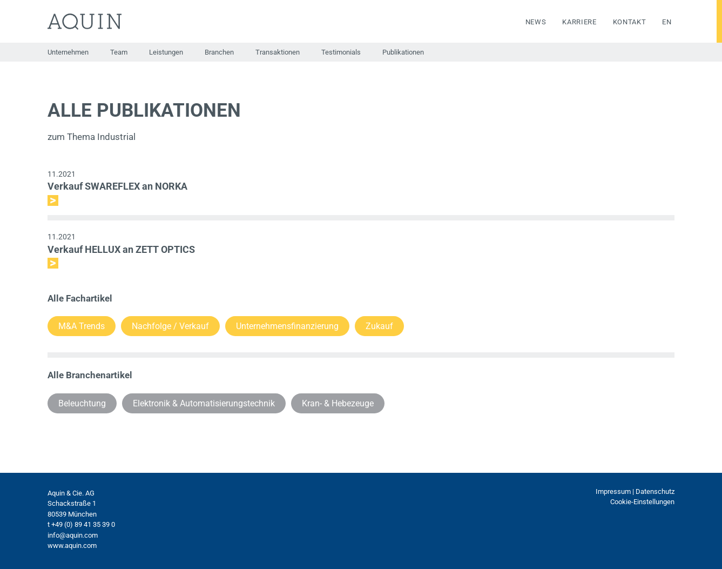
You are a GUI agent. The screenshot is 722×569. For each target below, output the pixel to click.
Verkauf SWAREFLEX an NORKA (117, 186)
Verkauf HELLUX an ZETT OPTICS (121, 249)
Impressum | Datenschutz (635, 491)
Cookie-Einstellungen (642, 502)
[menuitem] (658, 22)
